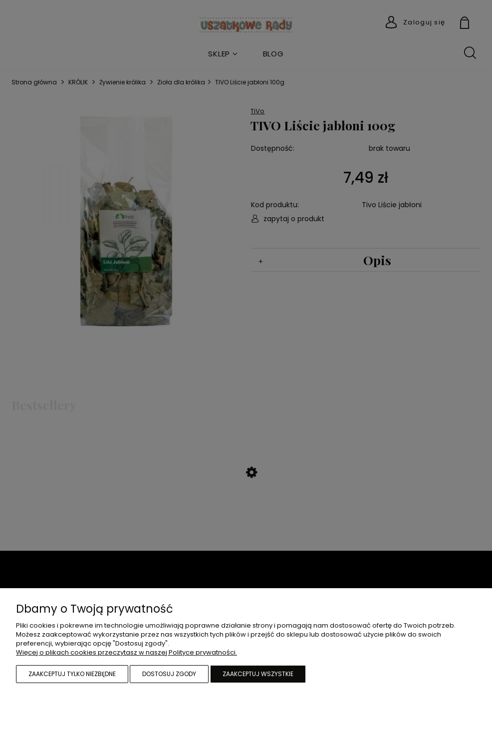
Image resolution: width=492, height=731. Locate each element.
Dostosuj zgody (169, 674)
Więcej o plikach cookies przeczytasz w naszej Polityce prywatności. (126, 652)
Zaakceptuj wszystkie (258, 674)
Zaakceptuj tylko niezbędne (72, 674)
